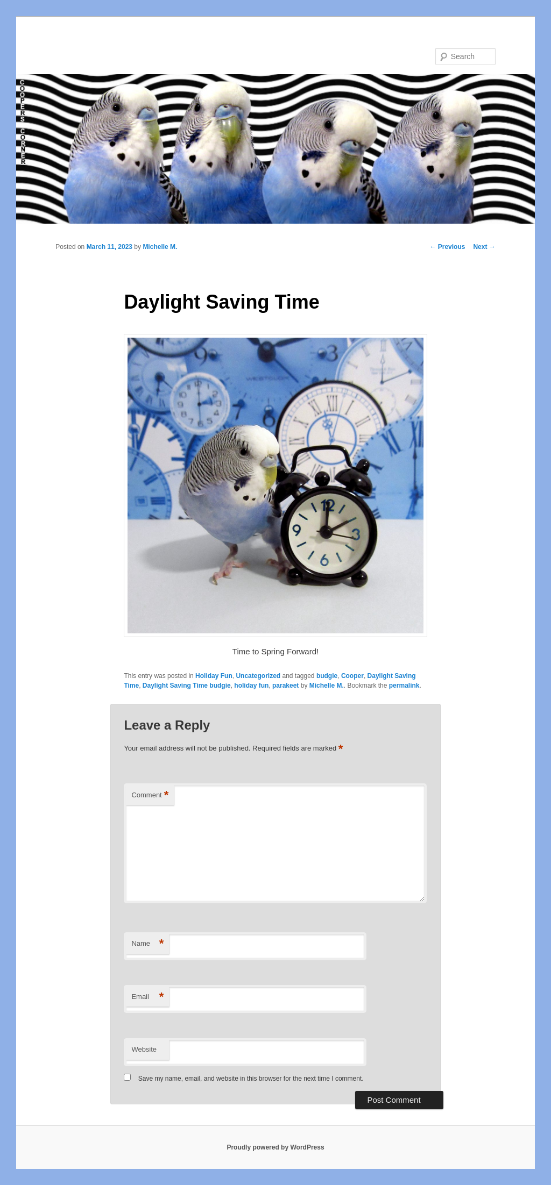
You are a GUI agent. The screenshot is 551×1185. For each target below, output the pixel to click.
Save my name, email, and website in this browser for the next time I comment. (251, 1078)
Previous (447, 247)
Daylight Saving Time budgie (187, 685)
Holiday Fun (213, 676)
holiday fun (251, 685)
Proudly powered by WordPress (275, 1147)
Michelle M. (160, 247)
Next (484, 247)
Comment (149, 795)
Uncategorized (258, 676)
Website (144, 1049)
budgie (326, 676)
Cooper (352, 676)
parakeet (285, 685)
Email (147, 997)
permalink (404, 685)
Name (147, 944)
